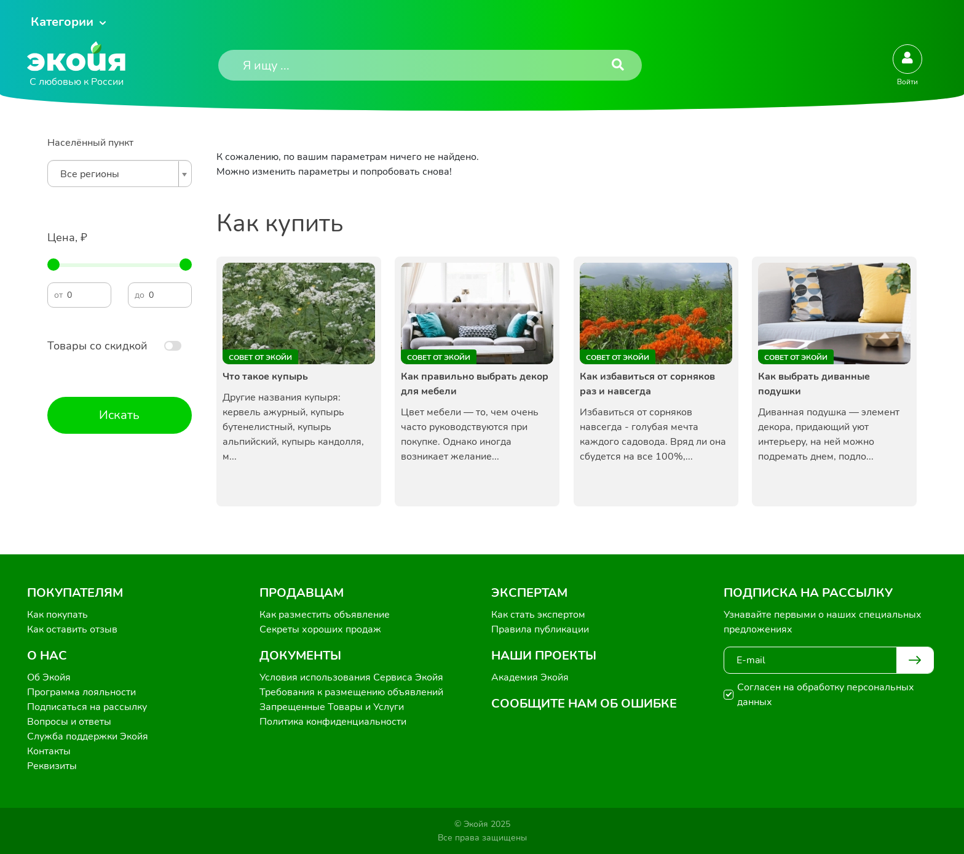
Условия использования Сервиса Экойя (351, 677)
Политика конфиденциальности (332, 721)
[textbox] (116, 174)
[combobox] (119, 173)
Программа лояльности (81, 692)
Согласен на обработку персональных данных (825, 694)
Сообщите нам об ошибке (584, 703)
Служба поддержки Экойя (87, 736)
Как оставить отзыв (72, 629)
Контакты (49, 751)
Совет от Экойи (260, 357)
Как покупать (57, 614)
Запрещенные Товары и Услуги (331, 707)
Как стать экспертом (538, 614)
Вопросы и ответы (69, 721)
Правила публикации (540, 629)
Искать (119, 415)
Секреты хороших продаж (320, 629)
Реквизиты (52, 766)
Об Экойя (49, 677)
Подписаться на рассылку (87, 707)
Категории (62, 22)
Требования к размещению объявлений (351, 692)
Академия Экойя (530, 677)
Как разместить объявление (324, 614)
